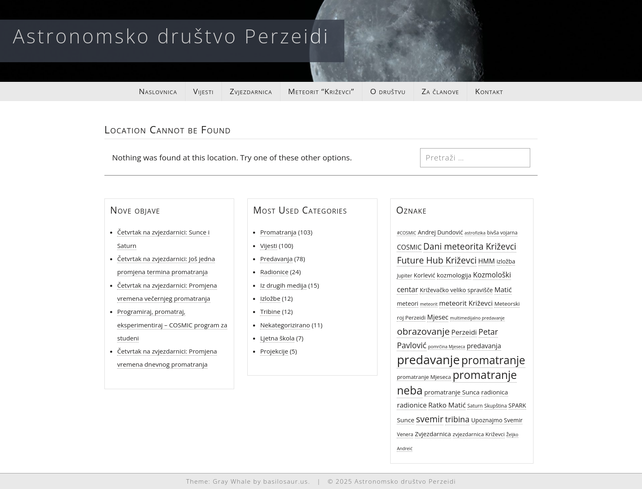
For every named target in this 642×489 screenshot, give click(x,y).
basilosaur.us (285, 481)
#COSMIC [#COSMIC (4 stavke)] (406, 233)
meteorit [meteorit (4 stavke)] (429, 304)
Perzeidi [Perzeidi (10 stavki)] (464, 332)
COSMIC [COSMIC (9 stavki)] (409, 247)
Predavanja (276, 259)
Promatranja (278, 232)
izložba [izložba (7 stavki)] (506, 261)
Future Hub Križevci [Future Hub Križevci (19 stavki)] (437, 260)
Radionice (274, 272)
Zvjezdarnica (251, 91)
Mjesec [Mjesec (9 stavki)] (437, 317)
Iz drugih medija (283, 285)
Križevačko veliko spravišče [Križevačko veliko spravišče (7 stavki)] (456, 290)
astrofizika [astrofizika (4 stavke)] (475, 233)
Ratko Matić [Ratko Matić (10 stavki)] (447, 405)
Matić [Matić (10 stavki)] (503, 289)
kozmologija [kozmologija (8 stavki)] (454, 275)
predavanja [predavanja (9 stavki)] (484, 345)
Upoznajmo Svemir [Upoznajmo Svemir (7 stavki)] (497, 420)
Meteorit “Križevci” (321, 91)
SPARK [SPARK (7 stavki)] (517, 405)
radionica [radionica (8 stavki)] (494, 392)
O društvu (388, 91)
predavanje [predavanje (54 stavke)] (428, 360)
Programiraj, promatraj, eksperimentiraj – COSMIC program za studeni (172, 324)
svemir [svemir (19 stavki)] (429, 419)
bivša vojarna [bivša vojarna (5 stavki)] (502, 232)
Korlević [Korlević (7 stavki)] (424, 275)
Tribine (270, 311)
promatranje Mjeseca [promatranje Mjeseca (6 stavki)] (424, 377)
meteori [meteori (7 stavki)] (407, 303)
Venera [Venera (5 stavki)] (405, 434)
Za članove (440, 91)
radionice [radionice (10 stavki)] (412, 405)
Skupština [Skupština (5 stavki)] (495, 405)
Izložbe (270, 298)
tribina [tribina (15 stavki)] (457, 419)
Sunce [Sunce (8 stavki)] (405, 420)
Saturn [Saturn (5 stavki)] (474, 405)
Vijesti (203, 91)
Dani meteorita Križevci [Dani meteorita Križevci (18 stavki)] (469, 246)
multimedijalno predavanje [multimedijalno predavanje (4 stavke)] (477, 318)
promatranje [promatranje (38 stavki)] (493, 360)
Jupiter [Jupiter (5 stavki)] (404, 275)
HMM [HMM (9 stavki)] (486, 261)
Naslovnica (158, 91)
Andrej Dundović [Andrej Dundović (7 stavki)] (440, 232)
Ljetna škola (277, 338)
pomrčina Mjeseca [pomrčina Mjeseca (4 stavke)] (446, 346)
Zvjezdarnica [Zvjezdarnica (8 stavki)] (433, 434)
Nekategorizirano (285, 325)
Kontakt (489, 91)
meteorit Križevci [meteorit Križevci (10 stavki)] (466, 303)
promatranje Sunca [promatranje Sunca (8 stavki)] (451, 392)
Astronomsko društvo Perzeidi (171, 36)
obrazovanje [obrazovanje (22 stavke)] (423, 331)
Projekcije (274, 351)
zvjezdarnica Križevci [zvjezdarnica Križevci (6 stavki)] (479, 434)
